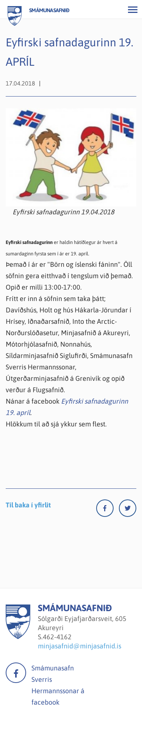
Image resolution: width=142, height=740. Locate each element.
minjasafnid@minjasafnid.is (79, 646)
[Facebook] (107, 509)
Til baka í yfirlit (28, 505)
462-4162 (57, 637)
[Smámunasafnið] (18, 637)
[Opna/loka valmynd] (132, 9)
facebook (16, 672)
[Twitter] (127, 509)
